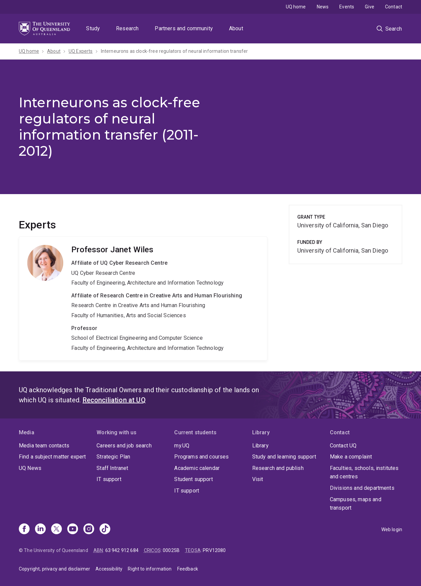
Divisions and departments (362, 488)
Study (93, 28)
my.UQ (181, 445)
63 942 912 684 (122, 550)
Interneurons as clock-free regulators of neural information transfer (174, 51)
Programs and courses (201, 456)
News (323, 6)
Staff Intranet (112, 468)
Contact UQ (343, 445)
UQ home (296, 6)
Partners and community (184, 28)
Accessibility (108, 569)
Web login (391, 529)
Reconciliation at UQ (114, 400)
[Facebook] (24, 529)
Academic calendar (197, 468)
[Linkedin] (40, 529)
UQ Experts (81, 51)
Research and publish (278, 468)
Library (260, 445)
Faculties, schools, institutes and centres (364, 472)
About (236, 28)
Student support (193, 479)
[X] (56, 529)
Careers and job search (124, 445)
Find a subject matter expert (52, 456)
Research (127, 28)
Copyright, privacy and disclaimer (54, 569)
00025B (171, 550)
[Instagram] (88, 529)
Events (346, 6)
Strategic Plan (113, 456)
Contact (393, 6)
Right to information (149, 569)
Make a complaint (351, 456)
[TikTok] (105, 529)
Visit (257, 479)
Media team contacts (44, 445)
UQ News (30, 468)
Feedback (187, 569)
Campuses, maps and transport (355, 503)
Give (369, 6)
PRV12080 (214, 550)
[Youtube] (72, 529)
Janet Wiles (143, 298)
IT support (109, 479)
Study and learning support (284, 456)
